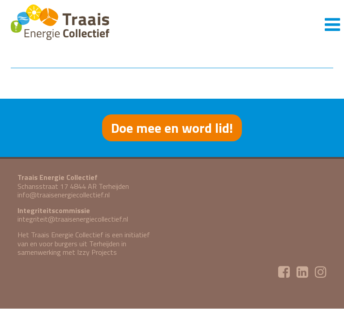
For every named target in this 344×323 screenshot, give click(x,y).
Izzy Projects (97, 252)
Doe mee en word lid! (172, 128)
